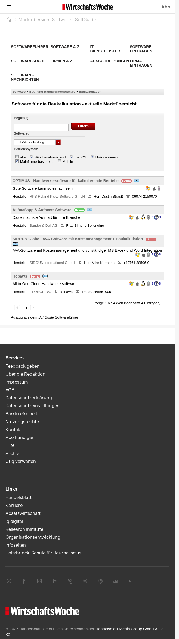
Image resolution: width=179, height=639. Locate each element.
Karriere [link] (14, 505)
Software (19, 91)
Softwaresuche (28, 61)
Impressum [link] (16, 382)
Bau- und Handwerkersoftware (52, 91)
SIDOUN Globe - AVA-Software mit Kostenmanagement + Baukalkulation (78, 239)
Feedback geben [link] (22, 366)
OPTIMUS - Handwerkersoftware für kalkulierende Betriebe (66, 181)
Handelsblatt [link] (18, 497)
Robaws (20, 276)
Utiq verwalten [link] (20, 461)
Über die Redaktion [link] (25, 374)
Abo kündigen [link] (20, 437)
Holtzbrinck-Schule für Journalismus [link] (43, 553)
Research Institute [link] (24, 529)
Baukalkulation (90, 91)
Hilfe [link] (9, 445)
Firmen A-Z (61, 61)
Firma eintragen (141, 63)
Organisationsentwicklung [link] (32, 537)
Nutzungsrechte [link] (22, 422)
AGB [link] (9, 390)
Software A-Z (65, 47)
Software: (21, 133)
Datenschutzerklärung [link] (28, 398)
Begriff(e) (21, 118)
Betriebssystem (26, 149)
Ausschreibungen (109, 61)
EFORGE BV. (41, 292)
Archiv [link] (12, 453)
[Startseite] (8, 19)
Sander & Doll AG (44, 225)
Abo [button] (165, 7)
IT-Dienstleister (105, 49)
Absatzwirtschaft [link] (23, 513)
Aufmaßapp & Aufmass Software (42, 210)
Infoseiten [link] (15, 545)
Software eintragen (141, 49)
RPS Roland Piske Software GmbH (58, 196)
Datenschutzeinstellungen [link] (32, 406)
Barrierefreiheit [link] (21, 414)
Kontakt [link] (13, 429)
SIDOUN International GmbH (53, 263)
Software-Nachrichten (25, 77)
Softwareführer (29, 47)
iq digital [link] (14, 521)
